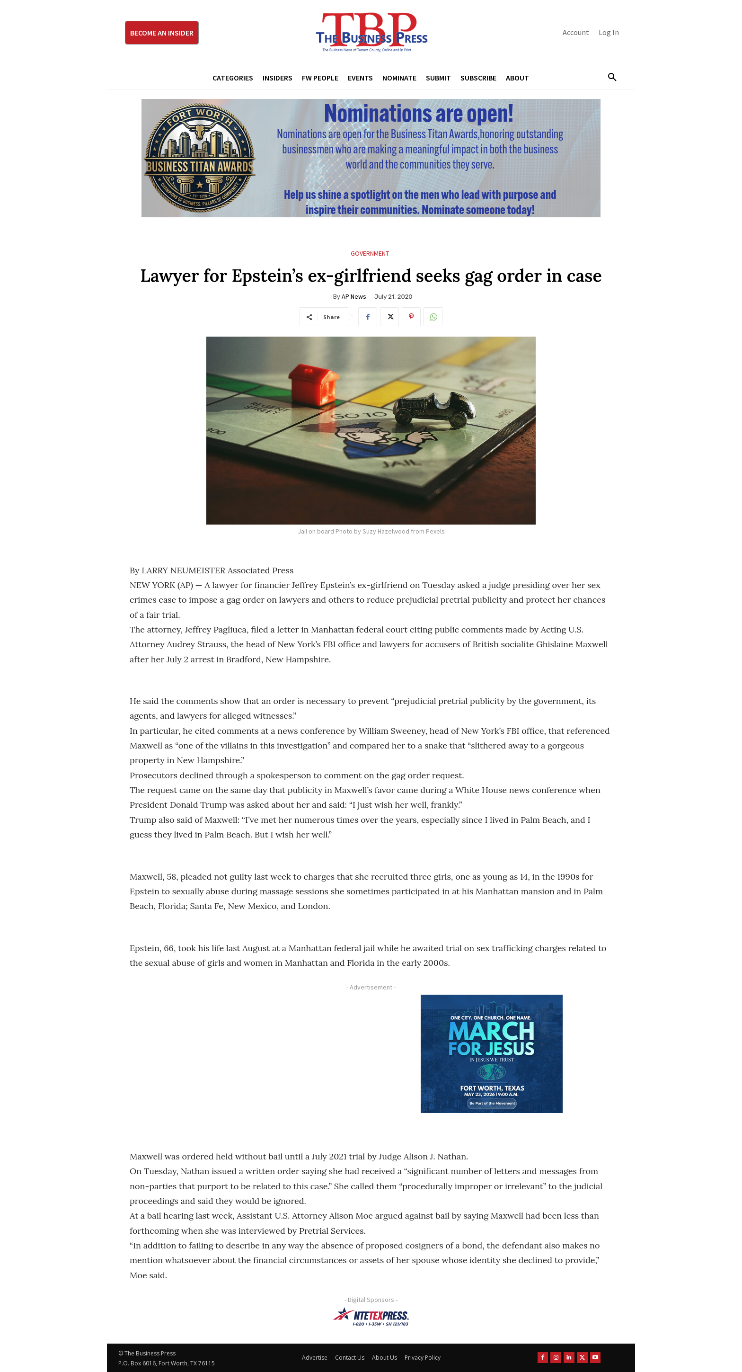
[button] (608, 77)
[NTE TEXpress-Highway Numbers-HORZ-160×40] (371, 1316)
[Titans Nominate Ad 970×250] (371, 158)
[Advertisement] (246, 1061)
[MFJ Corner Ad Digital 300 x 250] (492, 1054)
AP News (354, 296)
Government (370, 253)
